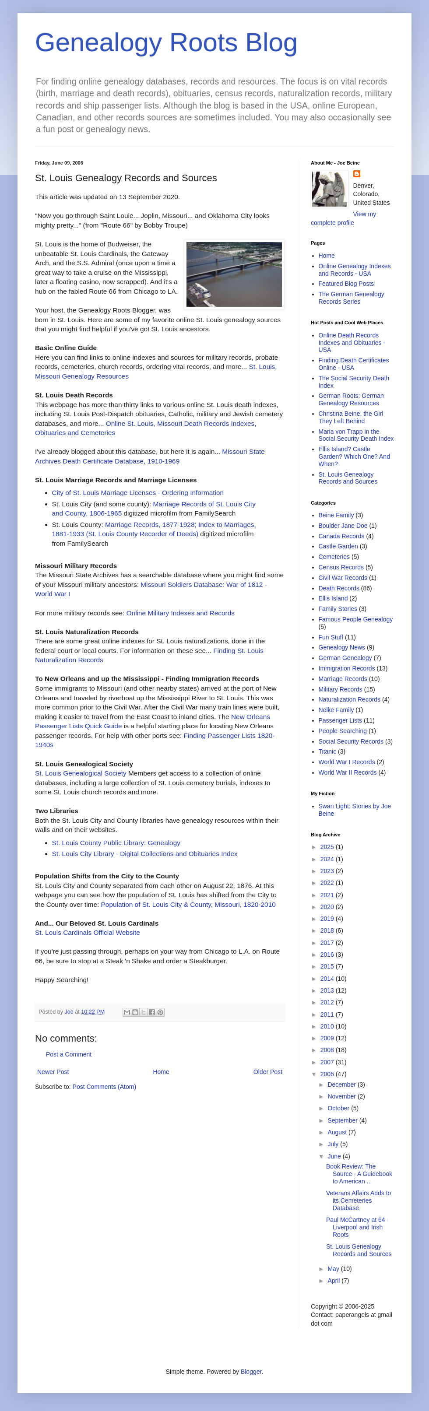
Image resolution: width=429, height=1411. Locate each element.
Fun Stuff (331, 637)
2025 (328, 846)
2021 (328, 895)
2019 (328, 918)
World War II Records (348, 772)
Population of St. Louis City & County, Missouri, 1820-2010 (188, 904)
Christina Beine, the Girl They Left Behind (351, 417)
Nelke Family (336, 709)
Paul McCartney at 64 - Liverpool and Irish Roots (357, 1227)
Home (161, 1071)
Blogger (251, 1371)
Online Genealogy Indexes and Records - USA (355, 270)
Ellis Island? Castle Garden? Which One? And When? (354, 456)
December (342, 1084)
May (334, 1268)
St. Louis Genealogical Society (81, 773)
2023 (328, 870)
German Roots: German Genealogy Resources (351, 399)
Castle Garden (338, 546)
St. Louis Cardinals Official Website (87, 932)
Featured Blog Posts (346, 283)
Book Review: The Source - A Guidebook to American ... (359, 1174)
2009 (328, 1038)
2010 (328, 1026)
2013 (328, 990)
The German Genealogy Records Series (351, 298)
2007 (328, 1062)
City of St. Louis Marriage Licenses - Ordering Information (138, 492)
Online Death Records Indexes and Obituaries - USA (352, 343)
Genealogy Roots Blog (166, 42)
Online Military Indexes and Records (181, 613)
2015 (328, 966)
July (333, 1144)
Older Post (267, 1071)
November (342, 1096)
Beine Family (336, 515)
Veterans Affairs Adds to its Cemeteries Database (358, 1200)
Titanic (328, 751)
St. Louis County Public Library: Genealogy (116, 842)
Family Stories (338, 608)
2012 (328, 1002)
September (343, 1120)
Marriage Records (343, 678)
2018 (328, 930)
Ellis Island (333, 598)
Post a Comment (68, 1054)
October (339, 1108)
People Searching (343, 730)
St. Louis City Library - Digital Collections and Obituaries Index (145, 853)
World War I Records (347, 761)
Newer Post (53, 1071)
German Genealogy (345, 657)
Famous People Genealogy (356, 619)
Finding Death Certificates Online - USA (354, 364)
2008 (328, 1049)
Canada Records (342, 536)
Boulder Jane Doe (343, 525)
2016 (328, 954)
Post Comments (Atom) (104, 1086)
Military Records (340, 689)
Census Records (341, 567)
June (334, 1156)
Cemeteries (334, 556)
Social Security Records (351, 741)
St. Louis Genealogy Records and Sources (348, 478)
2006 (328, 1074)
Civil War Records (343, 577)
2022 (328, 882)
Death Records (339, 588)
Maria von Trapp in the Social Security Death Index (356, 435)
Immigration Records (347, 668)
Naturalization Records (350, 699)
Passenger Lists (340, 720)
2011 (328, 1014)
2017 (328, 942)
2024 (328, 859)
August (337, 1132)
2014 (328, 978)
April (334, 1280)
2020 (328, 906)
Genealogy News (342, 647)
